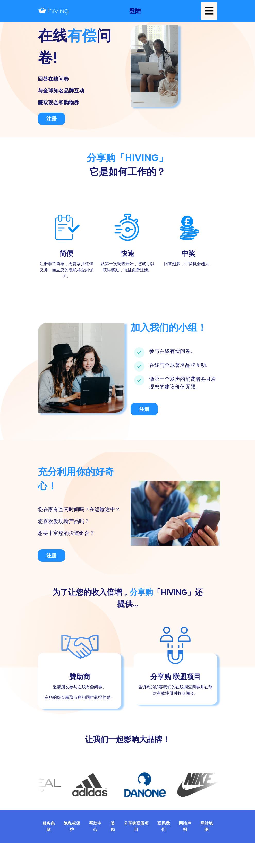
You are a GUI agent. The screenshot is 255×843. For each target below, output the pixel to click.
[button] (135, 11)
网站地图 (206, 826)
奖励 (113, 826)
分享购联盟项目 (136, 826)
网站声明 (185, 826)
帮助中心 (95, 826)
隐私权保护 (72, 826)
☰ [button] (209, 11)
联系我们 (163, 826)
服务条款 (48, 826)
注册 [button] (51, 118)
